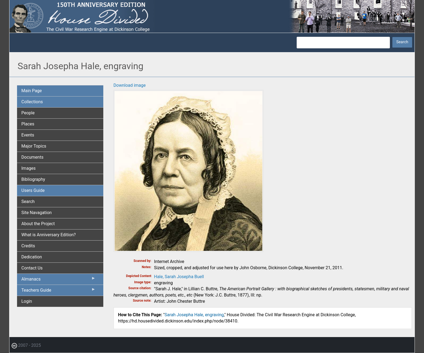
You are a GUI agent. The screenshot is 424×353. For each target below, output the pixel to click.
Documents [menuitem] (32, 157)
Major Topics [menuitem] (33, 146)
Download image (130, 85)
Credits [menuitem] (28, 245)
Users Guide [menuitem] (33, 190)
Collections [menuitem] (32, 101)
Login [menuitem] (26, 301)
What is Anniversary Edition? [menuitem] (48, 234)
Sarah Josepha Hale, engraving (194, 314)
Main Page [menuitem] (31, 90)
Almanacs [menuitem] (58, 280)
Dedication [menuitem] (31, 256)
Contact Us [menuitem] (32, 268)
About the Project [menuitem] (38, 223)
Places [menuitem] (27, 123)
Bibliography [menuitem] (33, 179)
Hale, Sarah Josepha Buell (179, 276)
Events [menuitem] (27, 135)
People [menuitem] (28, 112)
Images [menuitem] (28, 168)
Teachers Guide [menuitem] (58, 291)
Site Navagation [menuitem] (36, 212)
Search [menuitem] (28, 201)
